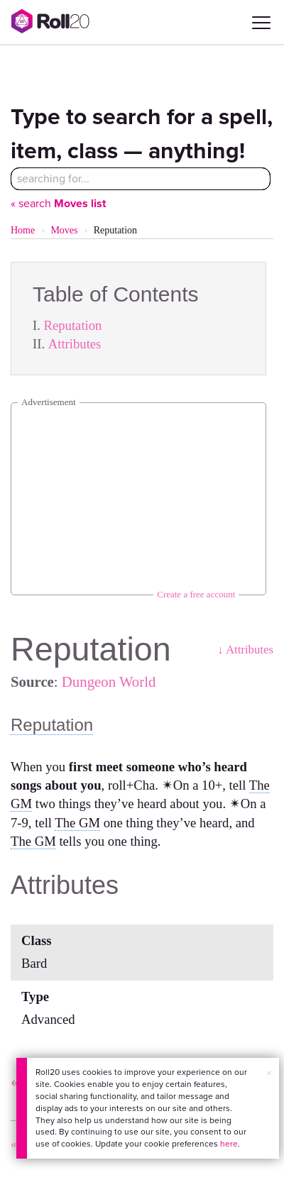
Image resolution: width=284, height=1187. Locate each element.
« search (58, 203)
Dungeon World (109, 681)
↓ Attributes (245, 649)
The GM (77, 822)
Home (23, 230)
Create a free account (196, 594)
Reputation (73, 325)
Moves (63, 230)
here (229, 1143)
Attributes (75, 343)
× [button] (269, 1073)
